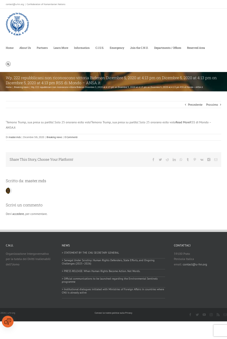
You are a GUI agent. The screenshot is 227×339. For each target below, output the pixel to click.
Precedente (195, 104)
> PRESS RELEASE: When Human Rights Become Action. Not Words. (101, 271)
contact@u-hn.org (195, 264)
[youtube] (204, 314)
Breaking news (54, 137)
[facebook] (190, 314)
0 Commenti (71, 137)
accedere (18, 214)
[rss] (218, 314)
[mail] (225, 314)
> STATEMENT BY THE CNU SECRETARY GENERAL (90, 252)
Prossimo (212, 104)
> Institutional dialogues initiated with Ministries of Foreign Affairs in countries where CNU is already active (113, 291)
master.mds (15, 137)
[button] (8, 64)
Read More (183, 122)
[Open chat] (8, 321)
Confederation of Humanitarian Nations (46, 4)
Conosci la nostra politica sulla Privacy (113, 312)
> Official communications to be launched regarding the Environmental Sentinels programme (110, 280)
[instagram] (211, 314)
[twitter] (197, 314)
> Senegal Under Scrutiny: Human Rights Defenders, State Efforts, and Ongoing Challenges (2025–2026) (108, 261)
